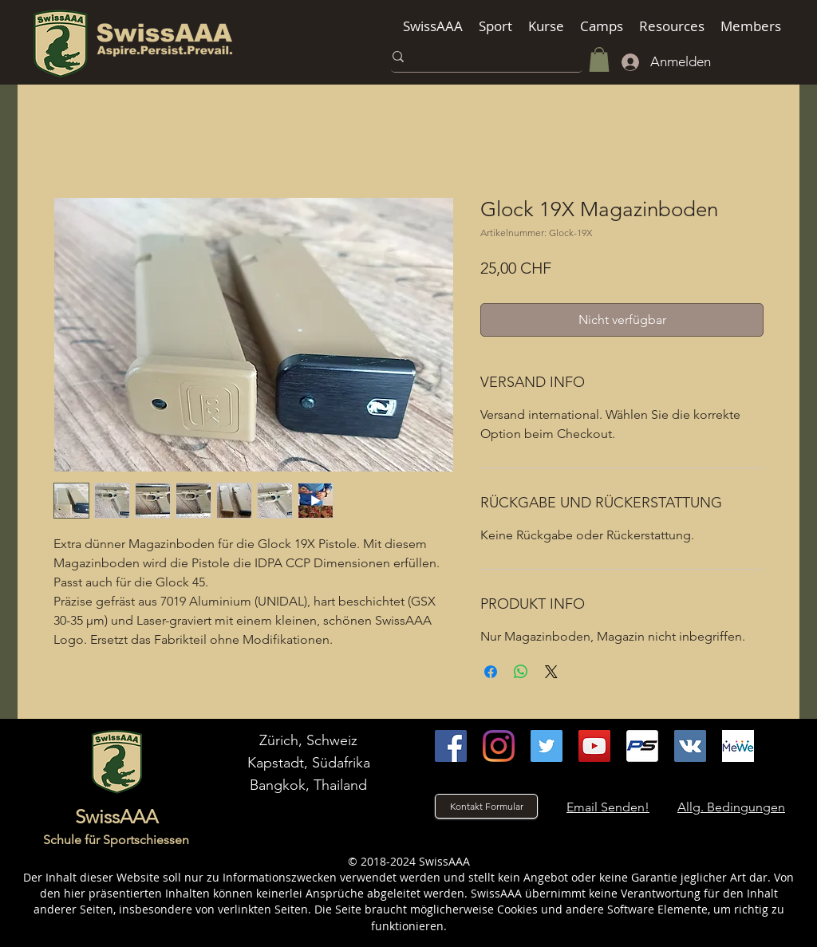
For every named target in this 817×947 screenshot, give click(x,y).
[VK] (690, 746)
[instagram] (499, 746)
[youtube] (594, 746)
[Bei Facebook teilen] (490, 671)
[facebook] (451, 746)
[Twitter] (546, 746)
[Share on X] (551, 671)
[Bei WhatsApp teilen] (521, 671)
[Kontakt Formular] (486, 806)
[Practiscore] (642, 746)
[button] (433, 26)
